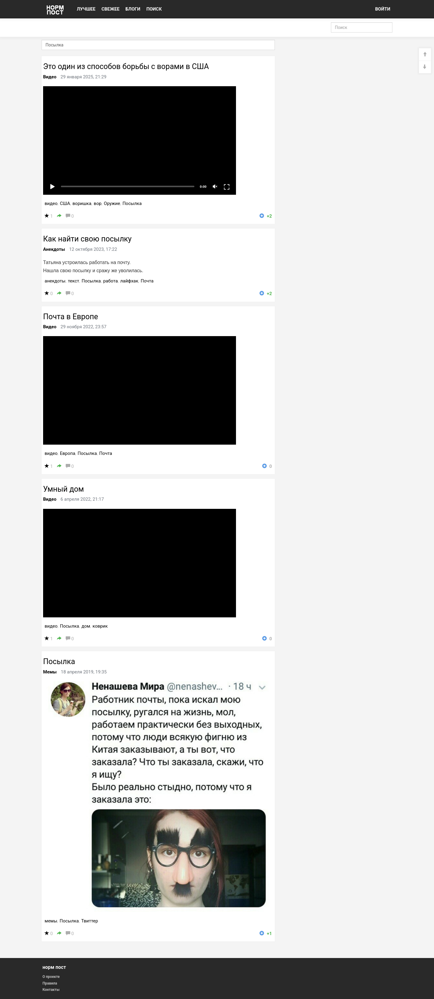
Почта (147, 281)
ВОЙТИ (382, 9)
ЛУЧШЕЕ (86, 9)
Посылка (132, 203)
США (65, 203)
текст (73, 281)
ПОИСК (154, 9)
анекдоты (55, 281)
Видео (49, 77)
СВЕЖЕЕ (111, 9)
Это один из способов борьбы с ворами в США (126, 66)
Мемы (50, 672)
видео (51, 203)
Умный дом (63, 489)
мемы (51, 921)
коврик (100, 626)
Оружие (112, 203)
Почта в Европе (70, 316)
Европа (67, 453)
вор (98, 203)
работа (110, 281)
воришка (82, 203)
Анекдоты (54, 249)
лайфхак (129, 281)
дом (85, 626)
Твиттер (89, 921)
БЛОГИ (132, 9)
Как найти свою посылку (87, 239)
